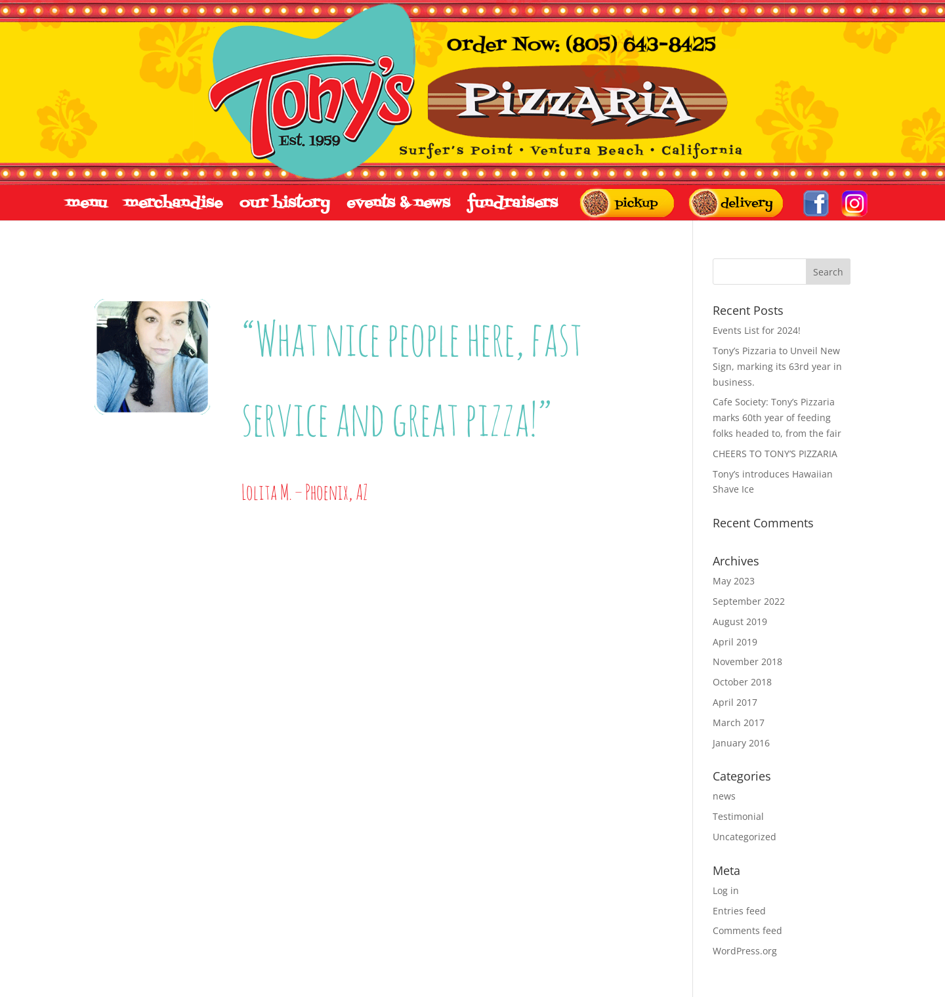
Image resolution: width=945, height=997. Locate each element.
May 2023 (734, 581)
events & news (398, 203)
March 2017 (739, 722)
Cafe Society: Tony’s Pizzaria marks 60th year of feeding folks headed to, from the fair (777, 417)
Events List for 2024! (757, 330)
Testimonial (738, 816)
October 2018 (742, 682)
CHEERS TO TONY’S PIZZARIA (775, 453)
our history (284, 203)
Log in (726, 890)
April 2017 (735, 702)
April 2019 (735, 642)
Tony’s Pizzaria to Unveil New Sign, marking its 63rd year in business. (777, 366)
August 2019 (740, 621)
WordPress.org (745, 951)
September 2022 (749, 601)
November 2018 (747, 661)
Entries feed (739, 911)
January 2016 (741, 743)
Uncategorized (744, 836)
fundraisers (512, 203)
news (724, 796)
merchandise (173, 203)
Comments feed (747, 930)
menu (86, 203)
